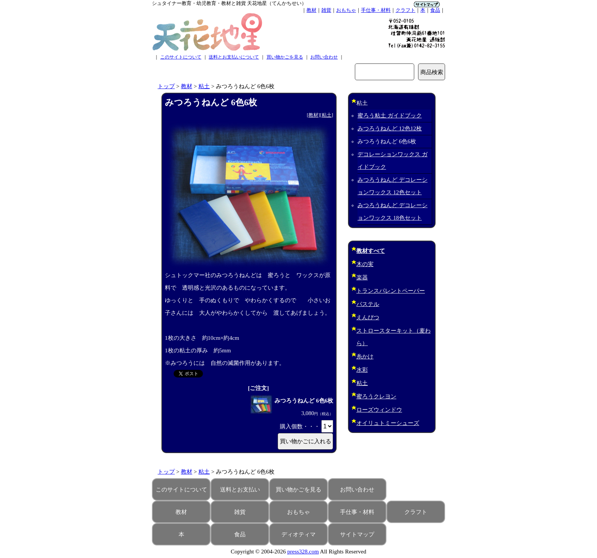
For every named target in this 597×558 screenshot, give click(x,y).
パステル (367, 304)
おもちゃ (346, 10)
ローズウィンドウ (379, 410)
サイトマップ (357, 534)
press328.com (303, 551)
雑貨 (326, 10)
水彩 (362, 370)
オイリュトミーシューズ (387, 423)
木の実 (365, 264)
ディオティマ (298, 534)
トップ (166, 86)
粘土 (204, 86)
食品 (435, 10)
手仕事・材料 (376, 10)
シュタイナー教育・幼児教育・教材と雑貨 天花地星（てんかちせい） (229, 3)
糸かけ (365, 357)
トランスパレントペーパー (390, 291)
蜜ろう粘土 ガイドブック (390, 116)
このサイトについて (180, 57)
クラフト (405, 10)
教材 (311, 10)
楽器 (362, 277)
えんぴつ (367, 317)
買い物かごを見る (285, 57)
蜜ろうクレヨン (376, 396)
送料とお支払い (240, 490)
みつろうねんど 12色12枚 (390, 128)
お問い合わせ (324, 57)
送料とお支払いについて (234, 57)
